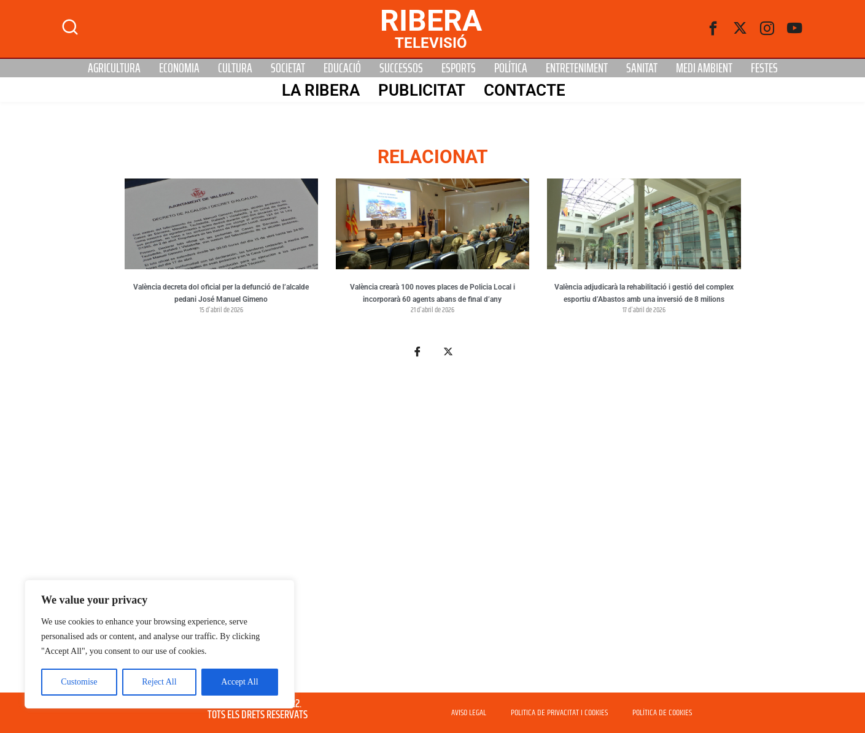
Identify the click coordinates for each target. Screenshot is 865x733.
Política (510, 68)
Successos (401, 68)
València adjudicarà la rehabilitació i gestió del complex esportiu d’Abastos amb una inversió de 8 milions (644, 293)
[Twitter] (740, 29)
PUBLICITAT (421, 90)
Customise (79, 681)
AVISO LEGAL (468, 713)
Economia (179, 68)
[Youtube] (794, 29)
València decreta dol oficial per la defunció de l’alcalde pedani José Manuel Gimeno (221, 293)
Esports (458, 68)
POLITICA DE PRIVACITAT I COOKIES (559, 713)
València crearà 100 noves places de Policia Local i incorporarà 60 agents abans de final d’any (432, 293)
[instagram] (767, 29)
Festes (764, 68)
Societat (288, 68)
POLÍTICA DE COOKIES (662, 713)
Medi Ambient (704, 68)
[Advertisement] (433, 532)
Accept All (239, 681)
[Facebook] (713, 29)
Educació (342, 68)
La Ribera (321, 90)
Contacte (524, 90)
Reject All (159, 681)
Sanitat (641, 68)
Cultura (235, 68)
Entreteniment (577, 68)
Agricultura (114, 68)
